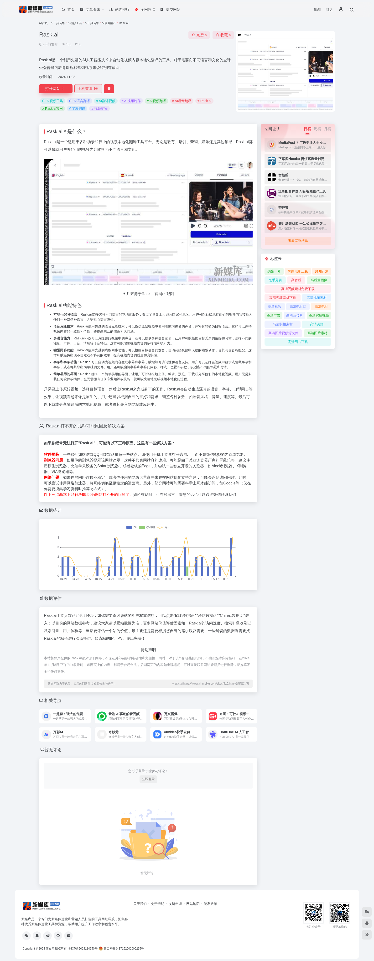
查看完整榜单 (298, 241)
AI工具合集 (58, 23)
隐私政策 (210, 904)
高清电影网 (298, 306)
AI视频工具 (75, 23)
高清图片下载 (298, 342)
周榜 (317, 129)
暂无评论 (53, 749)
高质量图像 (319, 280)
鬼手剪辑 (275, 280)
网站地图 (193, 904)
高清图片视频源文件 (283, 333)
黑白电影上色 (298, 271)
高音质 (296, 280)
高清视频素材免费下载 (298, 289)
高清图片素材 (317, 333)
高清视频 (274, 306)
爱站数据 (205, 615)
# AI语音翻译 (181, 101)
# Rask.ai (204, 101)
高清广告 (273, 315)
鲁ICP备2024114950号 (83, 948)
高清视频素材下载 (282, 298)
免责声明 (157, 904)
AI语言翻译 (109, 23)
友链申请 (175, 904)
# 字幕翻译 (77, 108)
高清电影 (321, 306)
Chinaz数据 (229, 615)
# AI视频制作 (131, 101)
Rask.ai (54, 131)
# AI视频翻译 (156, 101)
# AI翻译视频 (105, 101)
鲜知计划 (321, 271)
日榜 (307, 129)
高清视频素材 (317, 298)
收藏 (223, 35)
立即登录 (148, 779)
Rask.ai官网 (152, 294)
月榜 (327, 129)
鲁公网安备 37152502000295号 (122, 948)
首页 (45, 23)
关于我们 (140, 904)
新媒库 (50, 948)
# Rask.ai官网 (52, 108)
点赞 (199, 35)
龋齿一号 (274, 271)
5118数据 (183, 615)
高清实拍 (316, 324)
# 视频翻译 (99, 108)
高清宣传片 (294, 315)
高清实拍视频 (319, 315)
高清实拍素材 (283, 324)
